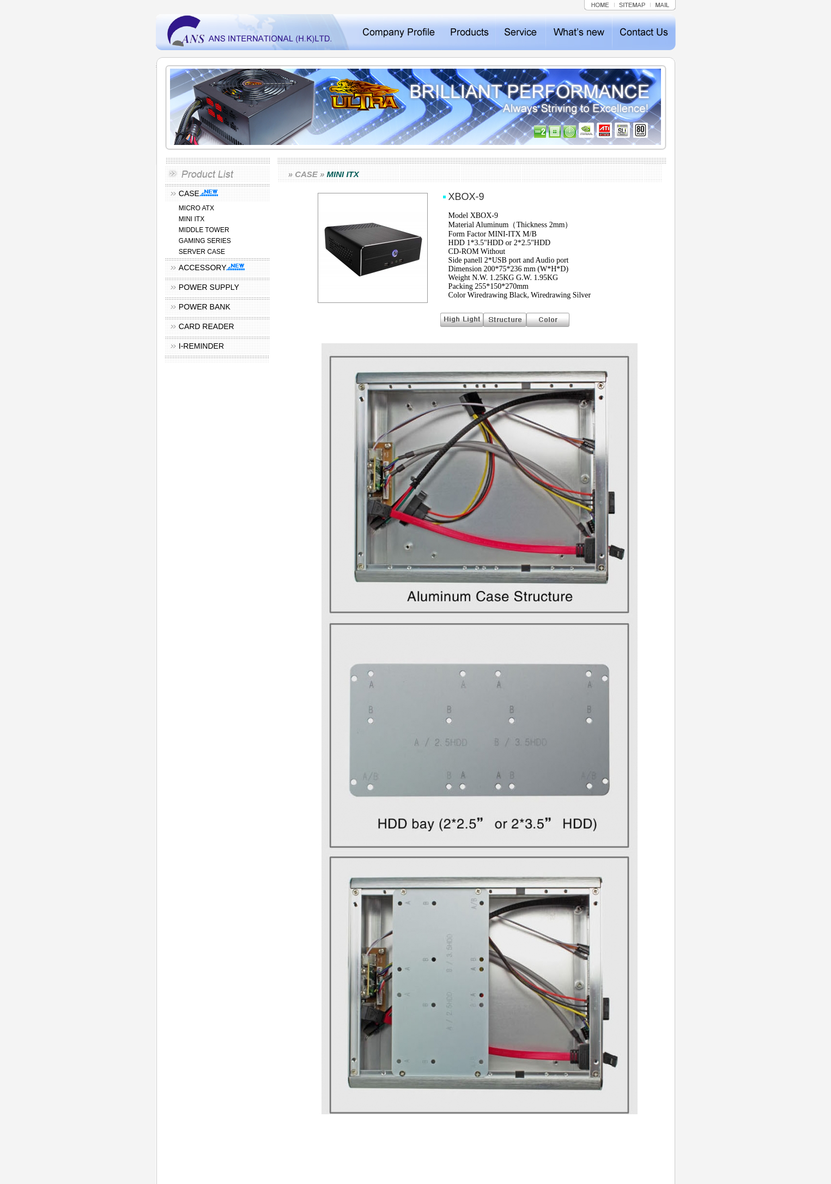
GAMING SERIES (205, 241)
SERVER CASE (202, 252)
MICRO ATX (196, 208)
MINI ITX (191, 219)
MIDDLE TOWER (204, 230)
